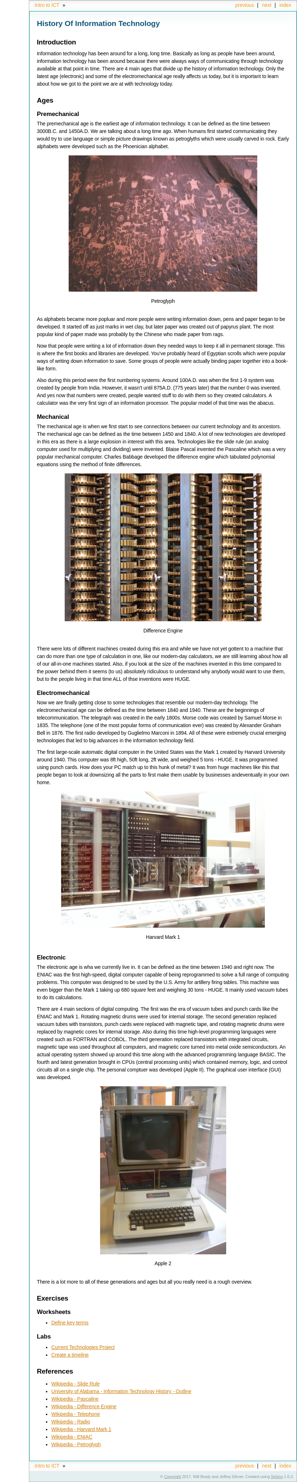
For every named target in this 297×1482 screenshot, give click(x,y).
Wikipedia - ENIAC (71, 1437)
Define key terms (70, 1323)
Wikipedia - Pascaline (75, 1399)
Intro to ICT (47, 5)
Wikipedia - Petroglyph (76, 1444)
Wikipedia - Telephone (75, 1414)
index (285, 5)
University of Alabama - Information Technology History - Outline (121, 1391)
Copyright (172, 1476)
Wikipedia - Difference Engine (83, 1406)
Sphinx (277, 1476)
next (266, 5)
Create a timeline (70, 1355)
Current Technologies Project (83, 1347)
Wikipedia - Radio (70, 1422)
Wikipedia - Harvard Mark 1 (81, 1429)
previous (244, 5)
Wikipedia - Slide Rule (75, 1384)
